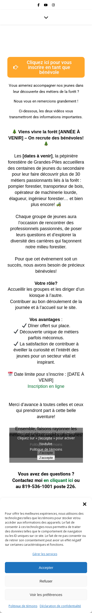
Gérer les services (44, 554)
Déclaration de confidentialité (60, 606)
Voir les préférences (46, 595)
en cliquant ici (58, 480)
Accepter (46, 567)
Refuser (46, 581)
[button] (84, 504)
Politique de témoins (23, 606)
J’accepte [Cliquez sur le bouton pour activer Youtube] (46, 458)
